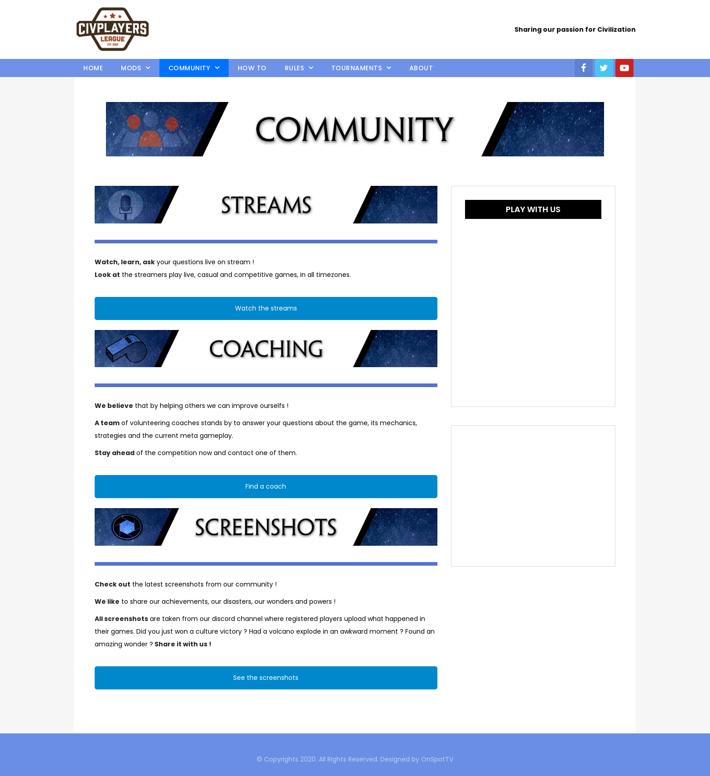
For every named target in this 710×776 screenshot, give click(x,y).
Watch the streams (266, 308)
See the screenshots (265, 677)
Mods (131, 68)
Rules (294, 68)
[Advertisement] (533, 496)
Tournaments (356, 68)
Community (189, 68)
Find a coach (265, 486)
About (421, 68)
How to (252, 68)
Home (93, 68)
